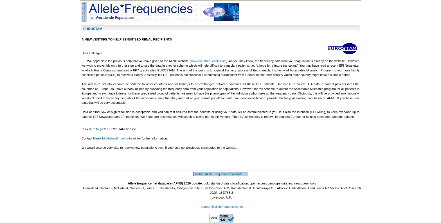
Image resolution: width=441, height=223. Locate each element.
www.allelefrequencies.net (208, 61)
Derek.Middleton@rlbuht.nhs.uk (114, 138)
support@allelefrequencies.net (222, 206)
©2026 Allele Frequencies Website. (221, 174)
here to (94, 129)
